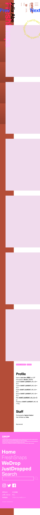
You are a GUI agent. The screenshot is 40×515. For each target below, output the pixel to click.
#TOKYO (29, 364)
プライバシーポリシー (19, 497)
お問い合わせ (6, 495)
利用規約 (5, 497)
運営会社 (5, 492)
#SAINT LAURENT (21, 364)
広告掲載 (15, 492)
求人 (13, 495)
